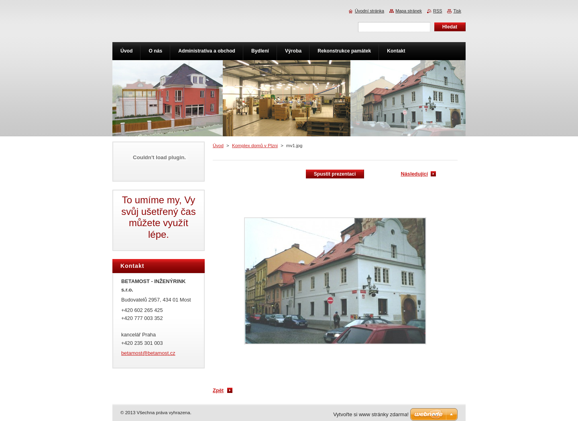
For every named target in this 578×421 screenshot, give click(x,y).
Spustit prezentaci (335, 174)
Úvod (218, 145)
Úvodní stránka (369, 10)
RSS (437, 10)
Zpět (218, 390)
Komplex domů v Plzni (255, 145)
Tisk (457, 10)
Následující (414, 174)
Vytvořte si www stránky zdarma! (371, 414)
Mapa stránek (408, 10)
